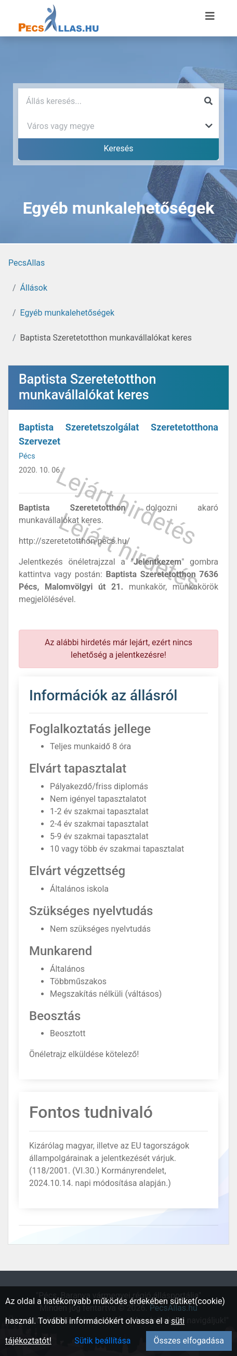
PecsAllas (26, 263)
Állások (33, 288)
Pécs (27, 456)
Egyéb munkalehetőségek (67, 313)
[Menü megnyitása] (210, 16)
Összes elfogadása (189, 1341)
